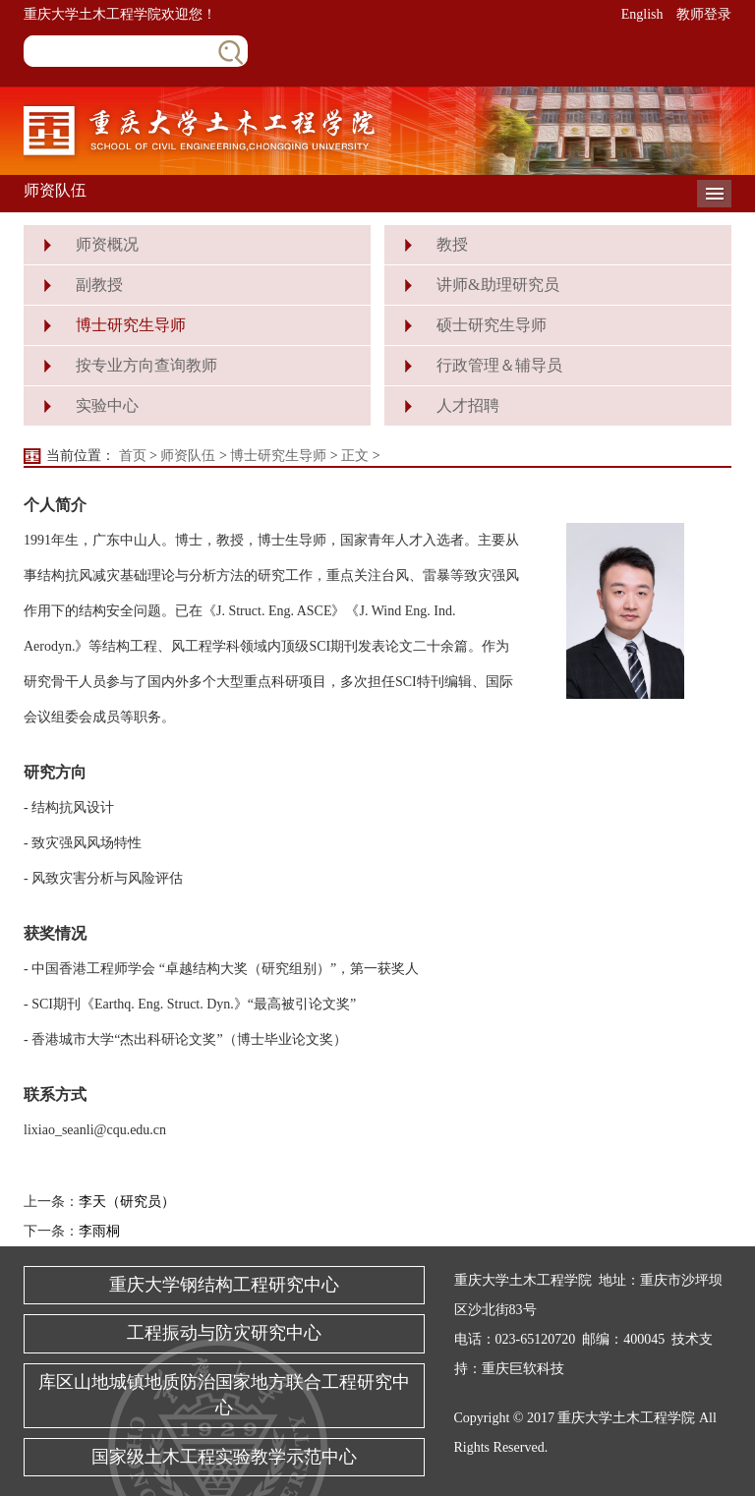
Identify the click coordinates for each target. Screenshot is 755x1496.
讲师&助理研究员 (497, 284)
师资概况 (107, 244)
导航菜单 (714, 193)
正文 (355, 455)
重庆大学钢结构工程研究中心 (224, 1285)
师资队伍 (187, 455)
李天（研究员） (127, 1201)
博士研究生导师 (131, 324)
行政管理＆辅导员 (499, 365)
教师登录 (703, 14)
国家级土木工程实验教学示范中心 (224, 1457)
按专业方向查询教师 (146, 365)
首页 (132, 455)
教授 (452, 244)
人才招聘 (467, 405)
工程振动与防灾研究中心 (224, 1333)
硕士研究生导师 (491, 324)
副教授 (99, 284)
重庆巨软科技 (523, 1368)
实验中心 (107, 405)
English (642, 14)
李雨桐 (99, 1231)
